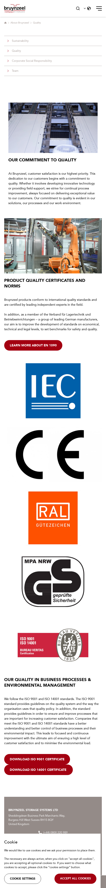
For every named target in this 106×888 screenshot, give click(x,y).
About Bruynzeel (19, 22)
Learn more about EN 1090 (33, 345)
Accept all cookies (75, 878)
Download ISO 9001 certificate (37, 759)
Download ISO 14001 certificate (38, 770)
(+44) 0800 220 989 (53, 832)
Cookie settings (22, 878)
